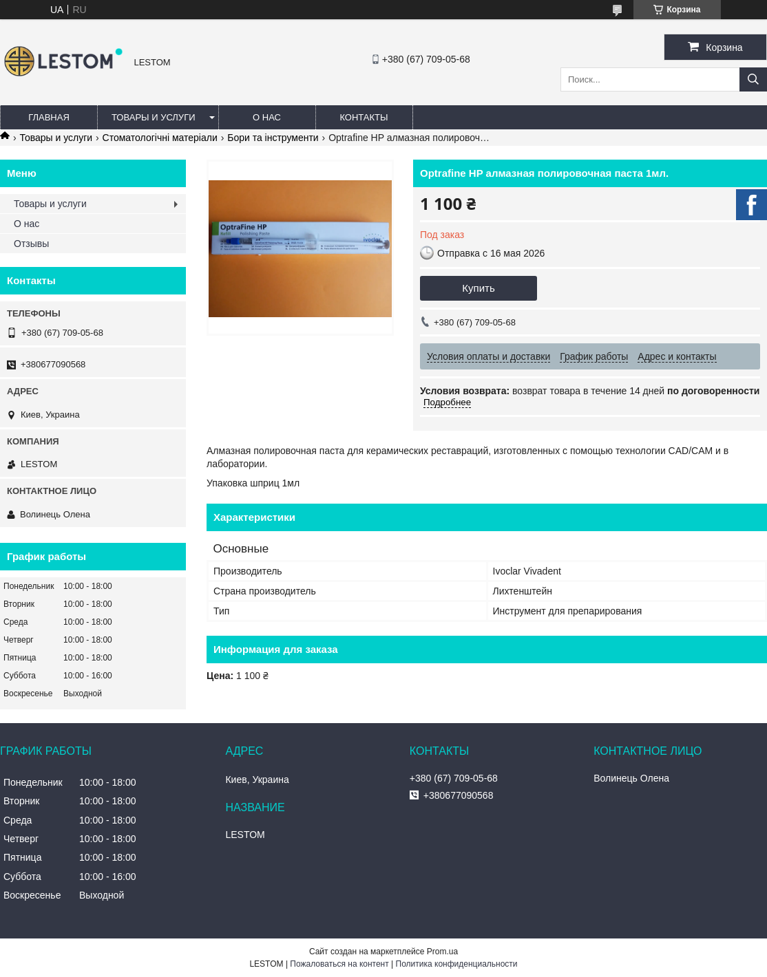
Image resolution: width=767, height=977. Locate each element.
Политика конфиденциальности (457, 964)
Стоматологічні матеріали (160, 137)
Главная (49, 117)
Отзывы (31, 243)
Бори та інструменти (273, 137)
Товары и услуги (154, 117)
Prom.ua (442, 951)
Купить (478, 288)
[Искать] (753, 79)
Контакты (363, 117)
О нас (267, 117)
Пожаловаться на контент (339, 964)
